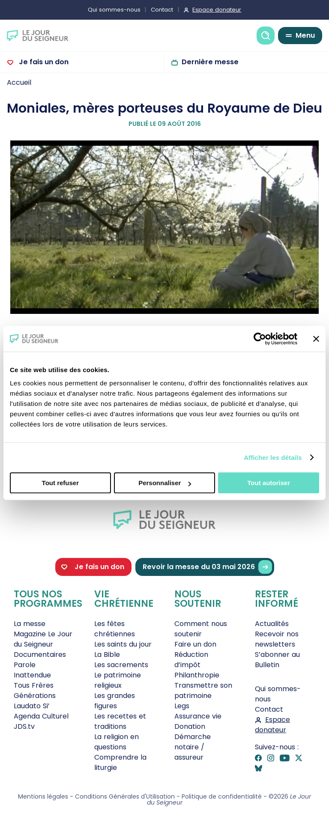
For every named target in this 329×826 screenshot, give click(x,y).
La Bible (107, 654)
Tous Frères (34, 685)
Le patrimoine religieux (117, 680)
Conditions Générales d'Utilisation (125, 796)
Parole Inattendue (32, 670)
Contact (162, 10)
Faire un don (195, 644)
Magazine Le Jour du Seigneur (43, 639)
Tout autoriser (268, 482)
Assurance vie (197, 716)
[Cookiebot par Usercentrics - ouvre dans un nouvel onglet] (259, 338)
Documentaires (40, 654)
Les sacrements (121, 665)
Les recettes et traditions (120, 721)
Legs (181, 706)
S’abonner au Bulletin (277, 660)
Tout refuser (60, 482)
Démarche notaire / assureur (192, 747)
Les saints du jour (123, 644)
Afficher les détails (273, 457)
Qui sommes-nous (114, 10)
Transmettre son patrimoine (203, 690)
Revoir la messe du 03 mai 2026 (207, 567)
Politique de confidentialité (222, 796)
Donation (189, 726)
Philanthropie (196, 675)
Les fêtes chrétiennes (114, 629)
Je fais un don (43, 62)
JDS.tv (24, 726)
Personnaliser (164, 482)
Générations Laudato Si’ (35, 701)
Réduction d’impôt (191, 660)
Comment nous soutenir (200, 629)
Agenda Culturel (41, 716)
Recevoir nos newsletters (277, 639)
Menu (305, 35)
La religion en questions (116, 742)
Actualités (272, 624)
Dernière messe (210, 62)
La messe (29, 624)
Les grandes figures (114, 701)
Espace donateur (216, 10)
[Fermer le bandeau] (316, 339)
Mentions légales (43, 796)
